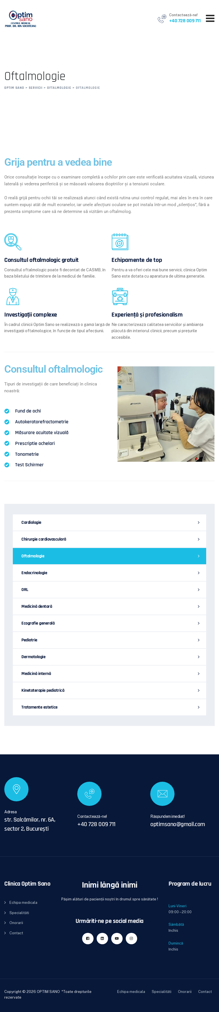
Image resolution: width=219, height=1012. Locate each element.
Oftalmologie (32, 556)
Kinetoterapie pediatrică (42, 690)
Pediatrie (29, 640)
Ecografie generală (37, 623)
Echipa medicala (23, 902)
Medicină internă (36, 674)
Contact (16, 933)
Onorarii (16, 923)
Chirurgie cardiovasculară (43, 539)
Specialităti (19, 913)
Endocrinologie (34, 573)
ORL (24, 590)
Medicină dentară (36, 606)
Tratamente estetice (39, 707)
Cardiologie (31, 522)
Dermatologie (33, 657)
